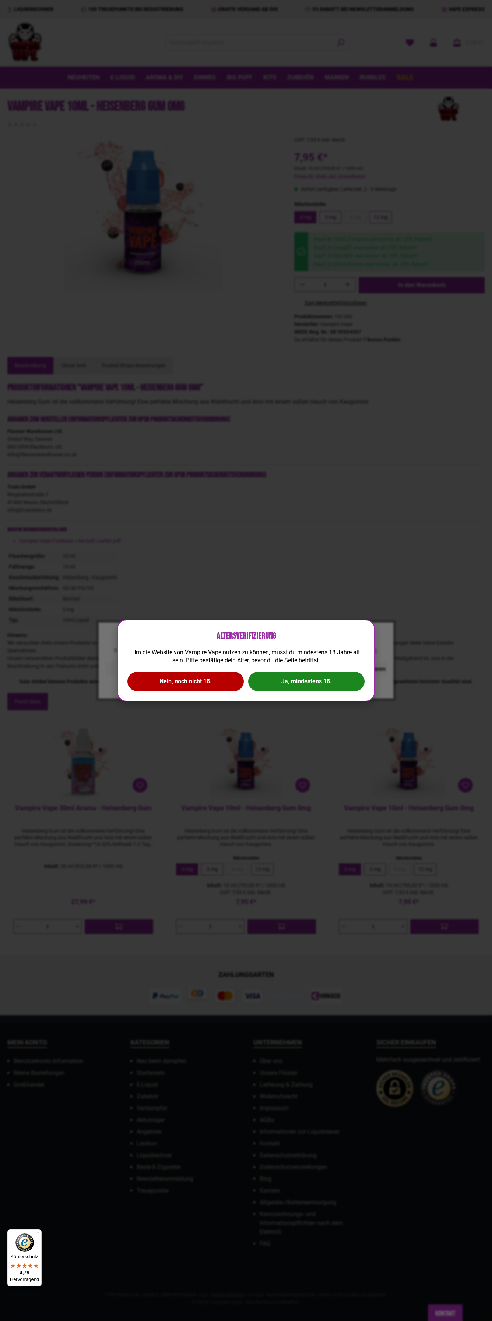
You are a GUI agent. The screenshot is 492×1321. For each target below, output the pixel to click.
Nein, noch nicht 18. (185, 681)
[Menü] (37, 1233)
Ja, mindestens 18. (306, 681)
